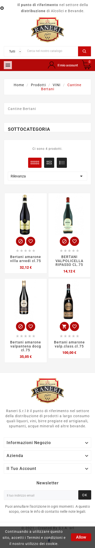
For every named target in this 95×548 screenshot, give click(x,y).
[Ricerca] (51, 50)
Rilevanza (47, 176)
